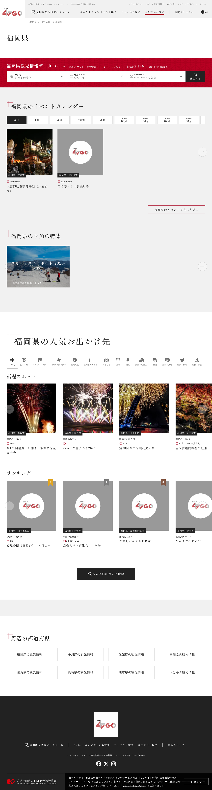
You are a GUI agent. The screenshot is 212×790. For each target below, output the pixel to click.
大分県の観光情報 (182, 672)
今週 (59, 120)
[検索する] (195, 76)
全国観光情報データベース (50, 12)
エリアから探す (154, 12)
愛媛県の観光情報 (131, 654)
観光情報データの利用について (168, 4)
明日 (38, 120)
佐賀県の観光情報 (29, 672)
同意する (196, 781)
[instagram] (113, 764)
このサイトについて (134, 785)
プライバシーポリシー (197, 4)
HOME (31, 22)
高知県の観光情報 (182, 654)
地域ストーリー (184, 12)
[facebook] (99, 764)
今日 (16, 120)
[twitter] (106, 764)
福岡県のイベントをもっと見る (177, 209)
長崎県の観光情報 (80, 672)
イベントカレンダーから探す (98, 12)
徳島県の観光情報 (29, 654)
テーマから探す (130, 12)
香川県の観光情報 (80, 654)
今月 (103, 120)
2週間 (81, 120)
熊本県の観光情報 (131, 672)
